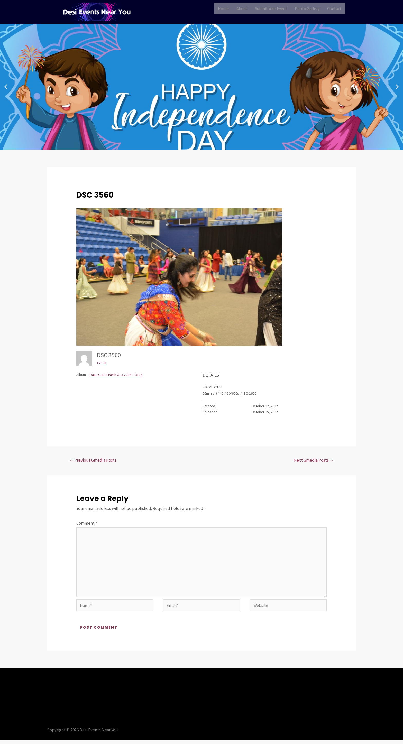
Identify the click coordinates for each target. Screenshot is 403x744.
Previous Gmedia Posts (94, 460)
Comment (86, 523)
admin (101, 362)
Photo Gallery (307, 8)
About (241, 8)
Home (223, 8)
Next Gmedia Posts (312, 460)
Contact (334, 8)
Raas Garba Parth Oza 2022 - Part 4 (116, 374)
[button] (6, 86)
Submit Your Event (271, 8)
